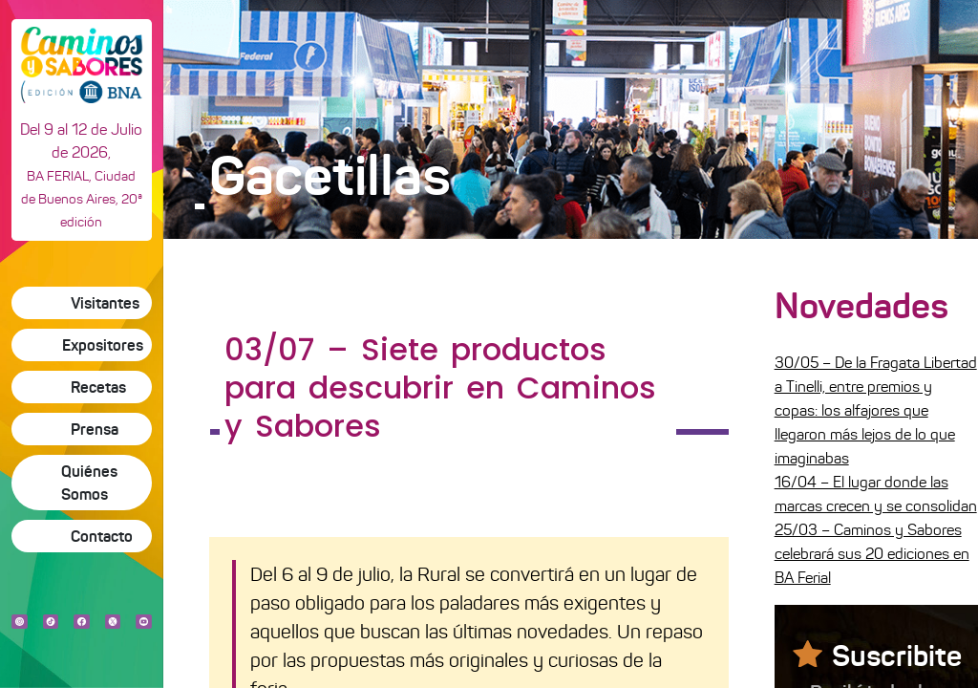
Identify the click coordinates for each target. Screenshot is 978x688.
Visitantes (105, 302)
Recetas (98, 387)
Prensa (94, 429)
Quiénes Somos (89, 483)
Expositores (102, 345)
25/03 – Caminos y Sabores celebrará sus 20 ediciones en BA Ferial (872, 554)
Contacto (102, 536)
